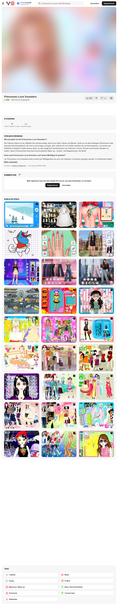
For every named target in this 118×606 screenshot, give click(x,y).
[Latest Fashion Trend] (59, 444)
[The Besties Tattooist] (96, 215)
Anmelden (94, 3)
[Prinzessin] (31, 593)
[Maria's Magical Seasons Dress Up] (59, 272)
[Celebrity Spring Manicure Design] (59, 243)
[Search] (39, 3)
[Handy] (31, 580)
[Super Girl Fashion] (96, 358)
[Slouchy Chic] (59, 415)
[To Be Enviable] (96, 444)
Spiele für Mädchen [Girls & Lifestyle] (19, 166)
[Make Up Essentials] (21, 386)
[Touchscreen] (87, 593)
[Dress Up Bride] (21, 329)
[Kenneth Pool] (59, 215)
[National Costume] (96, 386)
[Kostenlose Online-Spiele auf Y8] (10, 3)
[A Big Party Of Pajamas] (96, 415)
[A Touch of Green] (59, 329)
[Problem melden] (103, 98)
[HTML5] (87, 580)
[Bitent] (87, 574)
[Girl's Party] (21, 358)
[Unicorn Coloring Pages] (21, 243)
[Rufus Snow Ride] (21, 215)
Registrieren (109, 3)
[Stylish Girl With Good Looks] (21, 444)
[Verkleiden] (31, 599)
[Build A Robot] (21, 301)
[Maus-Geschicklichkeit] (87, 587)
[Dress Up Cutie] (96, 301)
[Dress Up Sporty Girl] (21, 415)
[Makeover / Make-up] (31, 587)
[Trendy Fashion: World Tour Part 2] (96, 272)
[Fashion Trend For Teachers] (59, 358)
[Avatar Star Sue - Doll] (59, 301)
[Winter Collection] (59, 386)
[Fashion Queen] (96, 329)
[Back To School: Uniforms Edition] (96, 243)
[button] (10, 162)
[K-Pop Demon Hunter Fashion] (21, 272)
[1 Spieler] (31, 574)
